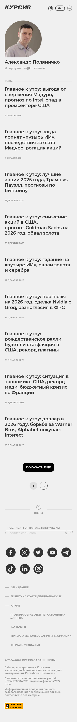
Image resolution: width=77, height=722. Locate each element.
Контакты (18, 626)
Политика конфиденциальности (36, 596)
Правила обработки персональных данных (37, 616)
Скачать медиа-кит (25, 645)
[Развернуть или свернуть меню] (69, 8)
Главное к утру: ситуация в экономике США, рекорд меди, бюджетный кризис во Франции (37, 384)
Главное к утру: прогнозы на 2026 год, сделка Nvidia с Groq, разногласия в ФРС (38, 302)
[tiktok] (11, 569)
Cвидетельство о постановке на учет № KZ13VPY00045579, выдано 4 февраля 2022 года (32, 681)
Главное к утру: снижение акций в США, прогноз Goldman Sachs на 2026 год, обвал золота (37, 225)
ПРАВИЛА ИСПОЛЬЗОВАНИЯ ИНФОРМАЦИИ (41, 635)
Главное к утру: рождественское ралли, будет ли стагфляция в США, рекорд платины (33, 342)
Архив (15, 605)
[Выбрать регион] (50, 8)
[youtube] (52, 552)
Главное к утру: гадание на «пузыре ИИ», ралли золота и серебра (37, 265)
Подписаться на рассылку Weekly (33, 527)
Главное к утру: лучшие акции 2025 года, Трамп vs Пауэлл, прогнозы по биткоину (36, 182)
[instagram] (25, 552)
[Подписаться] (69, 533)
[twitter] (38, 552)
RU (60, 8)
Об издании (20, 587)
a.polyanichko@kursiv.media (27, 68)
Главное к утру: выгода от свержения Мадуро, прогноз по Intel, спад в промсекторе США (35, 97)
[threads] (38, 569)
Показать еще (38, 467)
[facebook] (11, 552)
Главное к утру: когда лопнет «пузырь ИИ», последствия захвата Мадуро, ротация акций (33, 140)
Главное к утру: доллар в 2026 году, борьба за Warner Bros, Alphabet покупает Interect (38, 427)
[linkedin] (25, 569)
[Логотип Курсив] (18, 7)
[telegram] (66, 552)
